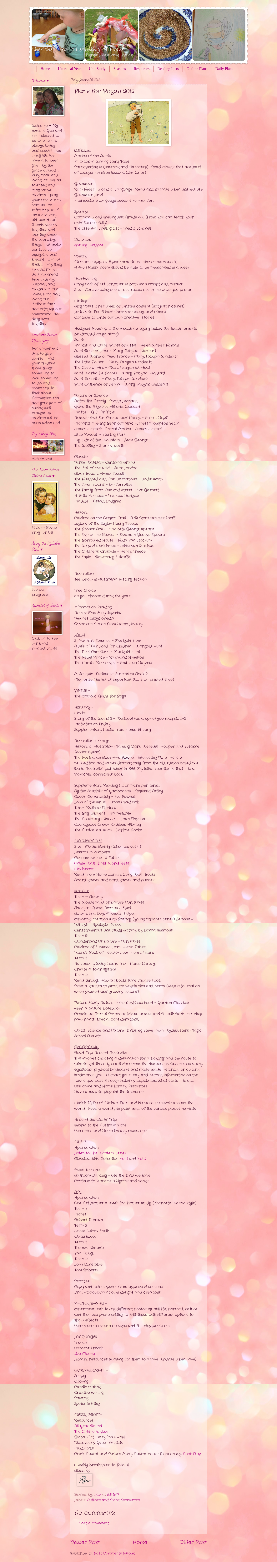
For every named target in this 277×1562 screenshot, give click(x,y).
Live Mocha (84, 1353)
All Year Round (88, 1426)
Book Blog (192, 1454)
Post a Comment (94, 1523)
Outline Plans (197, 69)
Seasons (119, 69)
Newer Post (85, 1542)
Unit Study (97, 69)
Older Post (193, 1542)
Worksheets (84, 869)
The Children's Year (91, 1431)
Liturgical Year (69, 69)
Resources (141, 69)
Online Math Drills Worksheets (101, 863)
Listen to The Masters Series (100, 1153)
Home (45, 69)
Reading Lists (168, 69)
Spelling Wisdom (88, 245)
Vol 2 (142, 1158)
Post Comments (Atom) (114, 1553)
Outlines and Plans (103, 1500)
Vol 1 (124, 1158)
